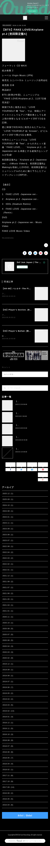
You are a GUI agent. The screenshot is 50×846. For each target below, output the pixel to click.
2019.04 (8, 700)
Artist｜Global (25, 816)
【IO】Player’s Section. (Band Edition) (22, 310)
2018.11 (8, 729)
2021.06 (8, 594)
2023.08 (8, 535)
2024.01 (8, 517)
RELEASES (7, 25)
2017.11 (8, 776)
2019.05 (8, 694)
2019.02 (8, 711)
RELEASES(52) (8, 238)
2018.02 (8, 770)
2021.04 (8, 606)
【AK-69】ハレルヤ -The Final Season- (21, 288)
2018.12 (8, 723)
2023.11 (8, 523)
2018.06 (8, 753)
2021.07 (8, 588)
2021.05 (8, 600)
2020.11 (8, 617)
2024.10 (8, 506)
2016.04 (8, 805)
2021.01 (8, 612)
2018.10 (8, 735)
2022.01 (8, 570)
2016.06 (8, 794)
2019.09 (8, 670)
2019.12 (8, 664)
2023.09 (8, 529)
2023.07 (8, 541)
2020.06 (8, 641)
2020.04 (8, 647)
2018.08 (8, 741)
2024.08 (8, 512)
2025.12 (8, 494)
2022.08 (8, 547)
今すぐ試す (32, 11)
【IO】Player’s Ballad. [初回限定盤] (20, 331)
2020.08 (8, 629)
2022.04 (8, 553)
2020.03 (8, 653)
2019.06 (8, 688)
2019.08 (8, 676)
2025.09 (8, 500)
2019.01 (8, 717)
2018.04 (8, 764)
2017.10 (8, 782)
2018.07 (8, 747)
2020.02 (8, 658)
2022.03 (8, 559)
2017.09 (8, 788)
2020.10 (8, 623)
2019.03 (8, 705)
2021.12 (8, 576)
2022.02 (8, 564)
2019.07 (8, 682)
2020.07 (8, 635)
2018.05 (8, 758)
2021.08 (8, 582)
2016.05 (8, 800)
